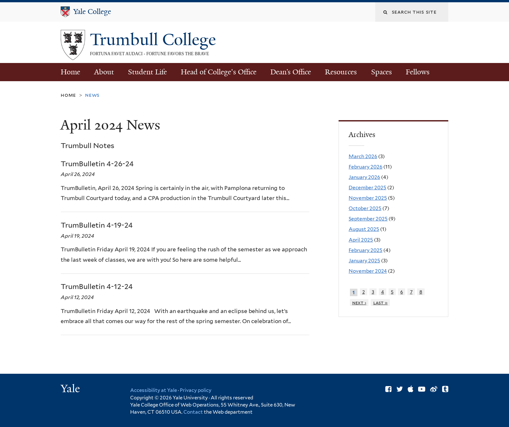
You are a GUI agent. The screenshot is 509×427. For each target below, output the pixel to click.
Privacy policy (195, 390)
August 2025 (364, 229)
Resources (341, 72)
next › (359, 302)
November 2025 (368, 198)
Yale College (92, 11)
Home (70, 72)
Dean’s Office (290, 72)
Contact (193, 412)
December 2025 (367, 187)
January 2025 (364, 260)
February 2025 (365, 250)
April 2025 (361, 240)
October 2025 (365, 208)
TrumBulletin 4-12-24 (97, 286)
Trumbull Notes (87, 145)
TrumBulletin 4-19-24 (97, 225)
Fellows (417, 72)
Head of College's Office (218, 72)
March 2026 (363, 156)
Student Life (147, 72)
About (104, 72)
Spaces (381, 72)
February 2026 (365, 167)
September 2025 (368, 219)
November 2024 (368, 271)
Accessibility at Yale (153, 390)
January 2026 (364, 177)
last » (380, 302)
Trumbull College (155, 39)
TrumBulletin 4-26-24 (97, 163)
